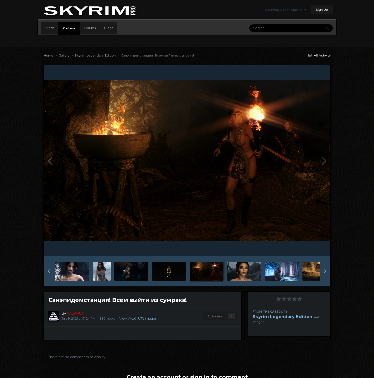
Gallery (69, 30)
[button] (49, 271)
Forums (90, 28)
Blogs (108, 28)
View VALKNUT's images (137, 318)
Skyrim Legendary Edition (282, 316)
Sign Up (322, 9)
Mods (50, 28)
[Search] (272, 28)
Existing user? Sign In (285, 10)
